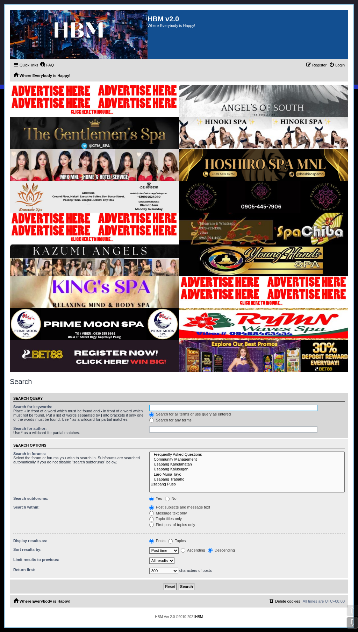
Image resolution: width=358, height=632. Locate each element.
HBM (199, 617)
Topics (177, 541)
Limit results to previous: (36, 560)
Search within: (26, 507)
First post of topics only (172, 525)
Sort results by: (27, 549)
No (171, 498)
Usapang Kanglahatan (247, 464)
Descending (221, 550)
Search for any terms (170, 420)
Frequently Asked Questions (247, 454)
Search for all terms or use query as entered (190, 414)
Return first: (24, 570)
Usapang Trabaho (247, 479)
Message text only (168, 513)
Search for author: (29, 428)
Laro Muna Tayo (247, 474)
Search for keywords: (32, 407)
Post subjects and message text (179, 507)
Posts (157, 541)
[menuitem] (47, 65)
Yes (155, 498)
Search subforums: (30, 498)
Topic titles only (165, 519)
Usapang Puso (247, 484)
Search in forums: (29, 454)
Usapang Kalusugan (247, 469)
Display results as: (30, 541)
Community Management (247, 459)
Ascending (193, 550)
